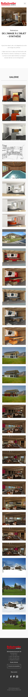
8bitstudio (18, 689)
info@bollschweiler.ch (14, 659)
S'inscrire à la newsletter (14, 666)
